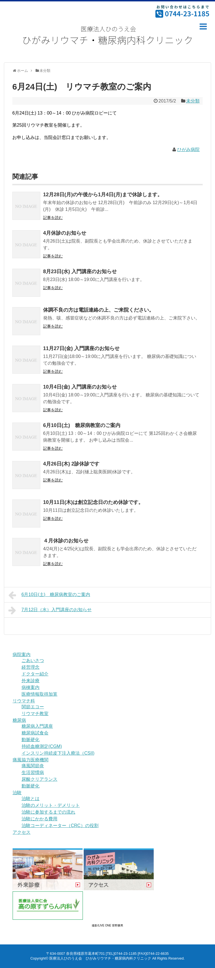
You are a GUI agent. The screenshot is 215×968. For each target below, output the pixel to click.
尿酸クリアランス (39, 779)
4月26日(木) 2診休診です (71, 464)
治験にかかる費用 (39, 818)
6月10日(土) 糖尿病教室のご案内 (81, 425)
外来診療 (30, 680)
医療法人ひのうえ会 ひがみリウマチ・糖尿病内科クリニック (100, 958)
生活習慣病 (33, 772)
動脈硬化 (30, 739)
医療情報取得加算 (39, 694)
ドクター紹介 (35, 674)
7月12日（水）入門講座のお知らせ (50, 610)
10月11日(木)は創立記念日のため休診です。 (93, 502)
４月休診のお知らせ (65, 541)
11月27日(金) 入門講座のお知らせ (81, 348)
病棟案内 (30, 687)
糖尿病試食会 (35, 732)
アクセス (22, 832)
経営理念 (30, 667)
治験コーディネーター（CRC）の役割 (60, 825)
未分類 (193, 101)
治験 (17, 792)
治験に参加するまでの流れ (48, 812)
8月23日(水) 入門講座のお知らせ (80, 271)
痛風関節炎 (33, 765)
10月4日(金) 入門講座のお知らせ (80, 387)
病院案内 (22, 654)
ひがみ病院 (188, 149)
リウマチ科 (24, 700)
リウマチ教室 (35, 713)
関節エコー (33, 706)
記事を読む (53, 217)
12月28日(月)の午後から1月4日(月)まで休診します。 (102, 194)
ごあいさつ (33, 660)
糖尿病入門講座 (37, 726)
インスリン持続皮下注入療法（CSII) (58, 753)
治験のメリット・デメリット (51, 805)
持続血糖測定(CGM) (42, 746)
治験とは (30, 798)
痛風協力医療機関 (30, 759)
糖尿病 (19, 720)
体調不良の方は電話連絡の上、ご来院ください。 (98, 310)
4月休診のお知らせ (64, 233)
